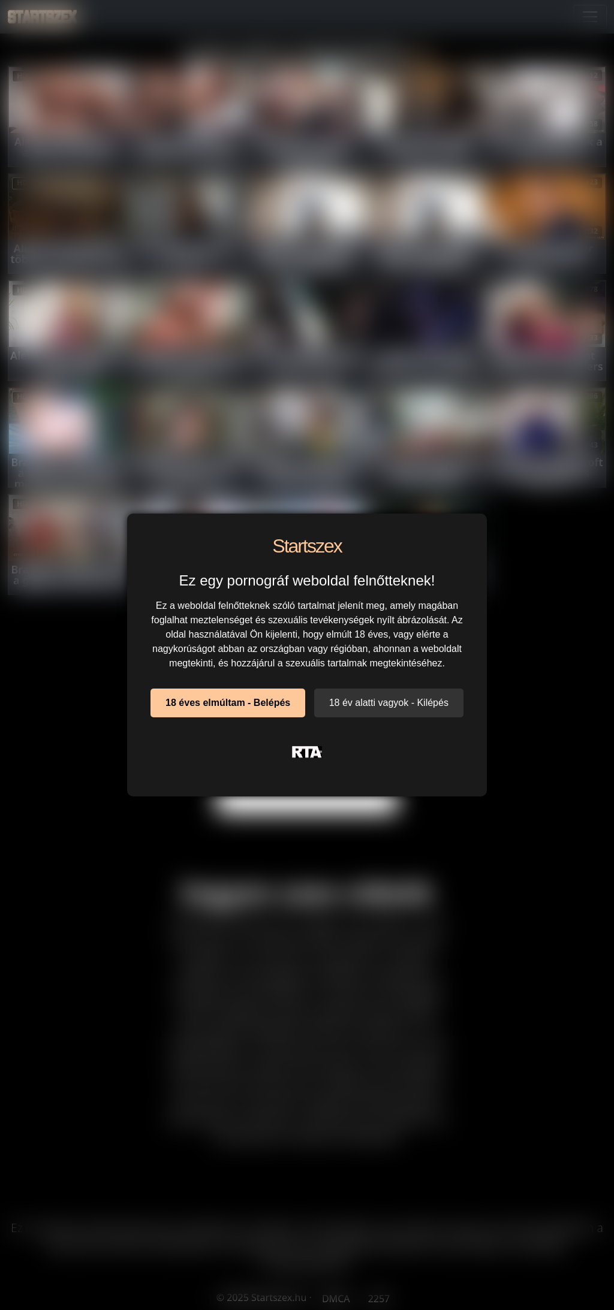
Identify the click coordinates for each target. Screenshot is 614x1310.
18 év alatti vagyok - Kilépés (389, 703)
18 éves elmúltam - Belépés (227, 703)
